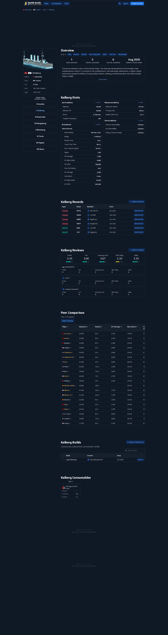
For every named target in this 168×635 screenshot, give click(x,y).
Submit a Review (137, 250)
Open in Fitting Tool (135, 442)
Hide (98, 102)
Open (140, 460)
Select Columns (67, 321)
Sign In (126, 3)
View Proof (139, 211)
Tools (66, 3)
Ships (46, 3)
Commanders (56, 3)
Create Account (137, 3)
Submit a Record (137, 202)
